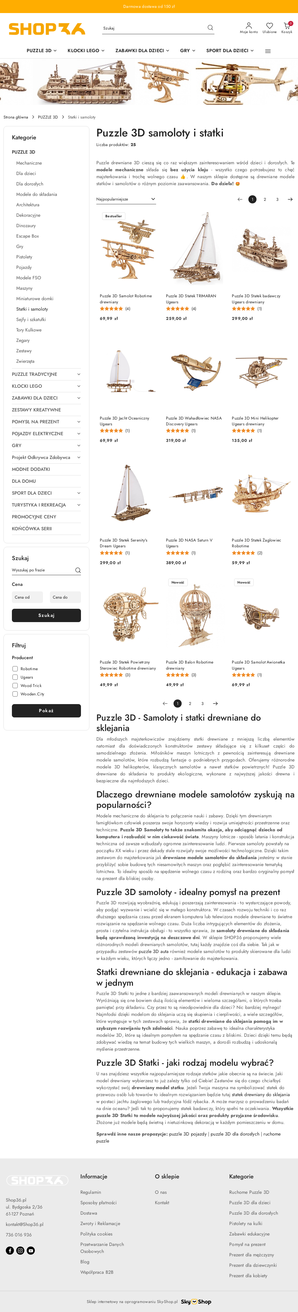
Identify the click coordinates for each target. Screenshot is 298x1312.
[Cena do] (65, 597)
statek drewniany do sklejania (261, 1094)
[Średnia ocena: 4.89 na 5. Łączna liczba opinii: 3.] (181, 675)
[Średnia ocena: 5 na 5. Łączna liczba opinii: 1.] (247, 309)
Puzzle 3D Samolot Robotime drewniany (126, 299)
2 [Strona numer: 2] (265, 199)
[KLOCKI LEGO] (86, 51)
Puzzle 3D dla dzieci (249, 1202)
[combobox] (126, 199)
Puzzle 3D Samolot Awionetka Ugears (258, 665)
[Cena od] (27, 597)
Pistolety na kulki (245, 1223)
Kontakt (162, 1202)
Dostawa (88, 1213)
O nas (161, 1192)
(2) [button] (259, 553)
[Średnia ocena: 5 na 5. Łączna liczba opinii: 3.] (115, 675)
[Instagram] (20, 1251)
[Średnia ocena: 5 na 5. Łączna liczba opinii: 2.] (247, 553)
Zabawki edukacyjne (249, 1234)
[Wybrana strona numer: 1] (252, 199)
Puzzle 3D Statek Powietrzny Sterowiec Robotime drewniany (128, 665)
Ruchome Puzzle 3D (249, 1192)
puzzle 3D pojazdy (188, 1134)
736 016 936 (19, 1234)
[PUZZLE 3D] (41, 51)
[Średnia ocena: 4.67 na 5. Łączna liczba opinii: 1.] (115, 553)
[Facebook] (10, 1251)
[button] (268, 51)
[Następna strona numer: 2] (290, 199)
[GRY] (188, 51)
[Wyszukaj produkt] (158, 28)
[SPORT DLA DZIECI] (230, 51)
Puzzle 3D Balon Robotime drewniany (190, 665)
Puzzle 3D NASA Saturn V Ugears (189, 543)
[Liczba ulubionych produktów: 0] (269, 28)
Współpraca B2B (96, 1272)
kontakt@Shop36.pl (25, 1224)
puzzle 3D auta (154, 951)
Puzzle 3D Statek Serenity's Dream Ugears (124, 543)
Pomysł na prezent (247, 1244)
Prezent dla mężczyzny (251, 1254)
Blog (85, 1261)
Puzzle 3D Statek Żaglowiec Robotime (256, 543)
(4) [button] (127, 309)
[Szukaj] (78, 571)
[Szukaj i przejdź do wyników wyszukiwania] (210, 28)
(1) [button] (259, 309)
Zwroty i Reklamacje (100, 1223)
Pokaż (46, 710)
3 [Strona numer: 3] (277, 199)
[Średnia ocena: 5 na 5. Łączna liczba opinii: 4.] (115, 309)
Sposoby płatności (98, 1202)
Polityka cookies (96, 1234)
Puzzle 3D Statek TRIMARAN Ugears (191, 299)
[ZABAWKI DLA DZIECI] (142, 51)
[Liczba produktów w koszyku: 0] (287, 28)
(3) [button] (127, 675)
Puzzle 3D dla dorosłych (253, 1213)
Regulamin (90, 1192)
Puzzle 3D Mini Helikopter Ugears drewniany (255, 421)
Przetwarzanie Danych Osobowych (102, 1248)
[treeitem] (46, 152)
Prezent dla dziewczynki (253, 1265)
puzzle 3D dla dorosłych (235, 1134)
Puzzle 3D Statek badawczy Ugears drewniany (256, 299)
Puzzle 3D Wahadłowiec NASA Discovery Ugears (194, 421)
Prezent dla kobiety (248, 1275)
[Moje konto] (249, 28)
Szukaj (46, 615)
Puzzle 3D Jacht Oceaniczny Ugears (124, 421)
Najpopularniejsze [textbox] (112, 199)
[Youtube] (31, 1251)
